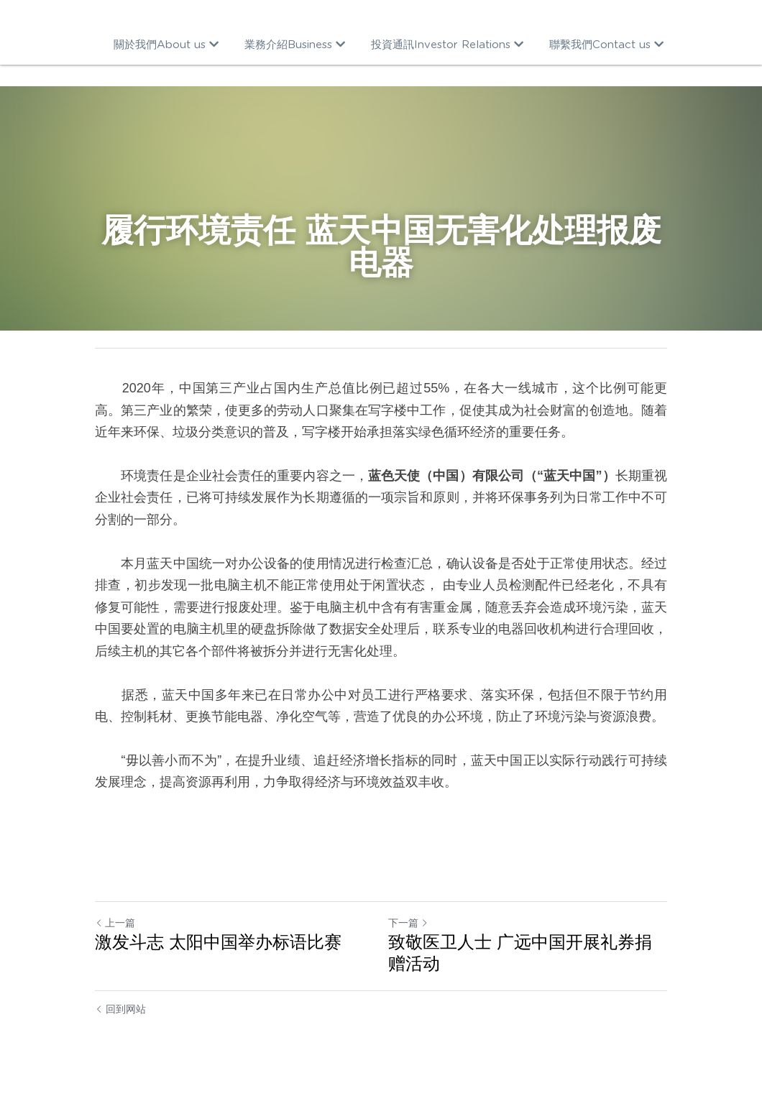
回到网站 (120, 1009)
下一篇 (408, 923)
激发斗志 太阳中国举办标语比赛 (218, 942)
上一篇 (115, 923)
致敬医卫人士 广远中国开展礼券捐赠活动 (520, 952)
